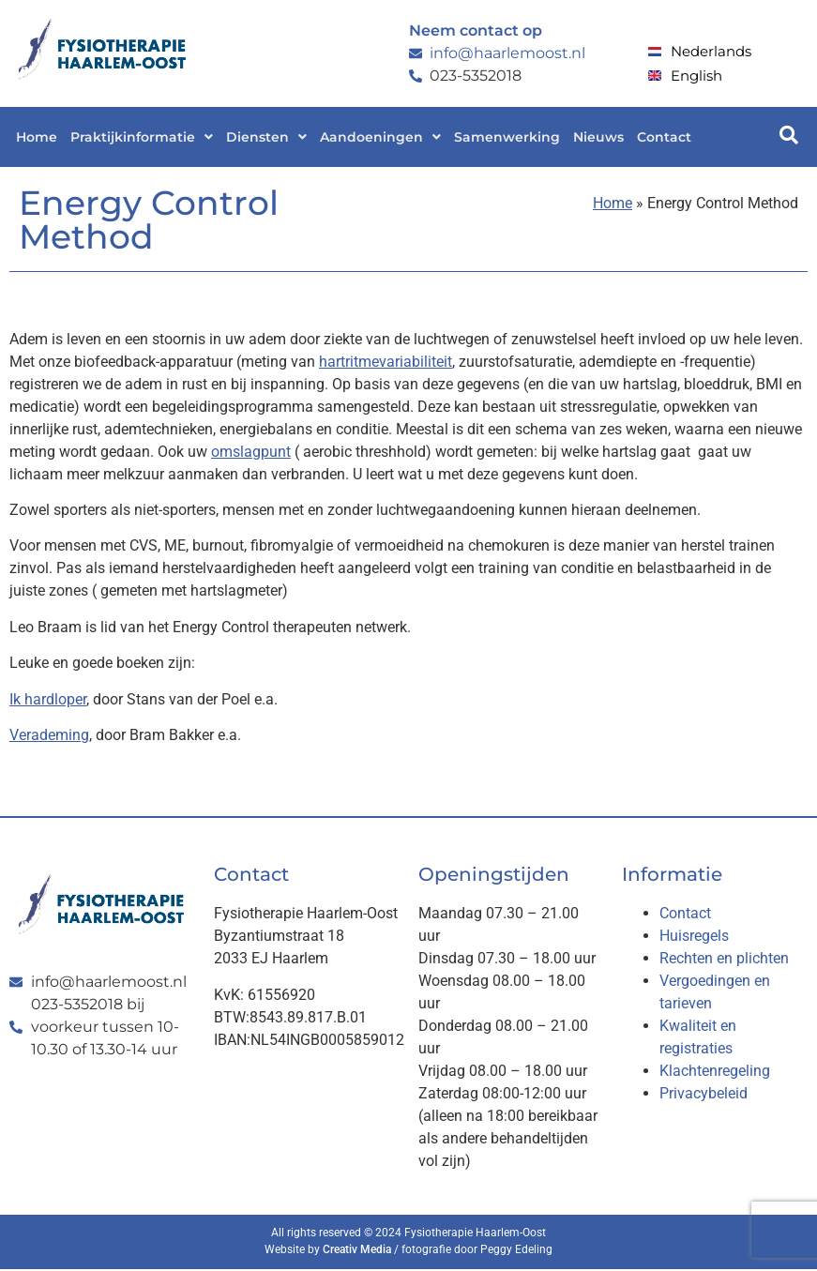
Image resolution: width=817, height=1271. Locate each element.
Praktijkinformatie (141, 137)
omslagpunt (251, 452)
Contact (664, 137)
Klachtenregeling (714, 1071)
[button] (141, 137)
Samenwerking (507, 137)
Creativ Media (357, 1249)
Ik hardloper (47, 699)
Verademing (49, 735)
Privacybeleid (703, 1093)
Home (36, 137)
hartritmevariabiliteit (385, 362)
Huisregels (694, 936)
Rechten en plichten (724, 958)
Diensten (266, 137)
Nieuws (598, 137)
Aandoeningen (380, 137)
